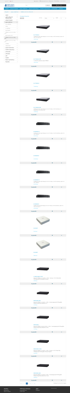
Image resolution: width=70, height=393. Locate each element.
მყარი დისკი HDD (11, 35)
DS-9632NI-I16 (36, 131)
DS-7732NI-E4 (36, 83)
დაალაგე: (40, 17)
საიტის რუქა (22, 391)
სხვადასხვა (11, 61)
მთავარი (7, 11)
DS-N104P (36, 228)
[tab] (11, 15)
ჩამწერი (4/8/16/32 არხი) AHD (11, 33)
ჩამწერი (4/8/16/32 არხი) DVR (11, 41)
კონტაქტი (61, 8)
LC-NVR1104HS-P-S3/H (38, 276)
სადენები (11, 57)
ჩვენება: (57, 17)
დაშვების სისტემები (14, 8)
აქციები (7, 8)
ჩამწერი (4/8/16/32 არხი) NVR (27, 11)
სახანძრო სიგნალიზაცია (45, 8)
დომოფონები (54, 8)
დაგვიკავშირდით (23, 390)
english (11, 1)
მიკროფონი (11, 30)
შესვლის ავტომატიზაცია (11, 59)
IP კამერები (11, 28)
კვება (11, 55)
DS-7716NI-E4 (36, 34)
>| (34, 383)
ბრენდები (38, 390)
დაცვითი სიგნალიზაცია (34, 8)
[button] (4, 17)
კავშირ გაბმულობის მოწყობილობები (11, 18)
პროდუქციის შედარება (24, 16)
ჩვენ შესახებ (6, 390)
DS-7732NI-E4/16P (37, 107)
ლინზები (11, 43)
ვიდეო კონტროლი (23, 8)
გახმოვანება (11, 53)
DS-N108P (36, 252)
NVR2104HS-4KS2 (37, 300)
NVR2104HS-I (36, 324)
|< (21, 383)
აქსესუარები (11, 45)
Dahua (11, 26)
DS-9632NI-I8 (36, 155)
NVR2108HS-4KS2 (37, 373)
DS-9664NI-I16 (36, 179)
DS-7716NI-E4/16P (37, 59)
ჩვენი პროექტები (7, 391)
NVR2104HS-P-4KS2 (37, 348)
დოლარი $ (6, 1)
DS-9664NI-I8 (36, 204)
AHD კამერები (11, 24)
